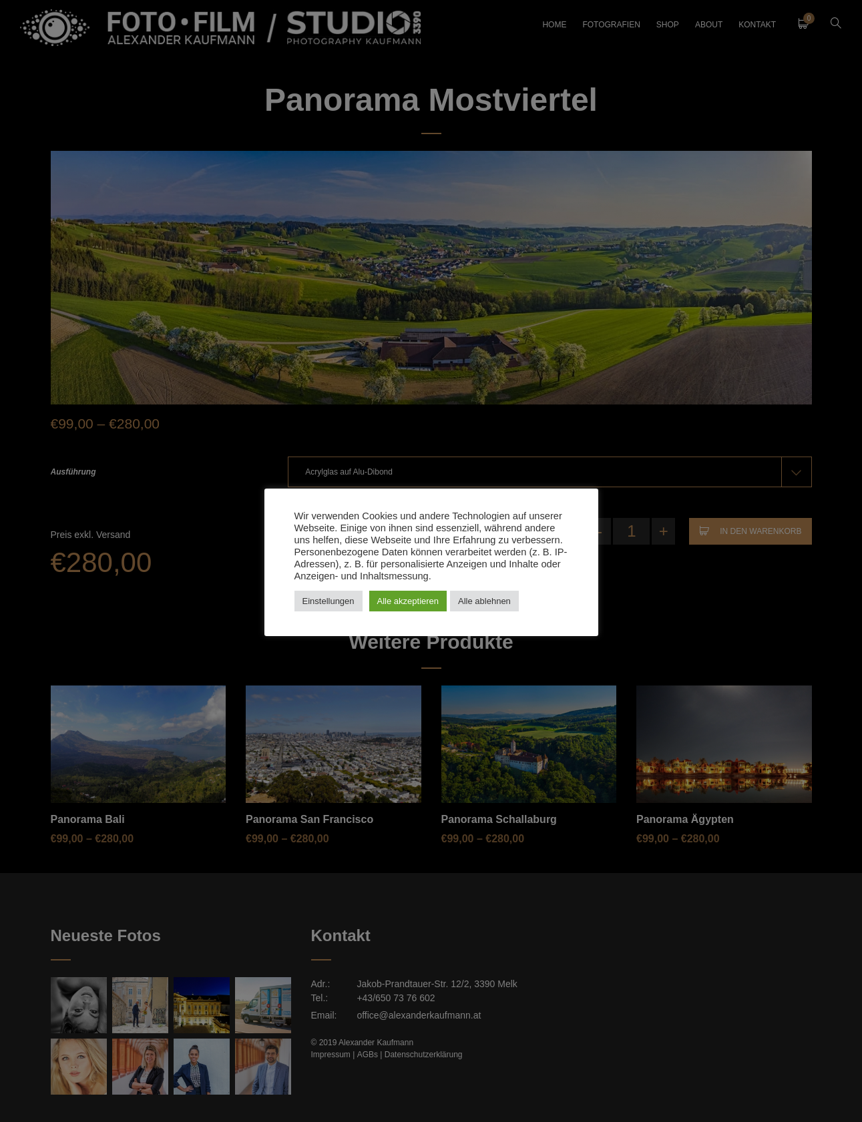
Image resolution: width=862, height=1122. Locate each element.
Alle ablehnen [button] (484, 601)
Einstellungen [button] (328, 601)
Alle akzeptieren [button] (408, 601)
